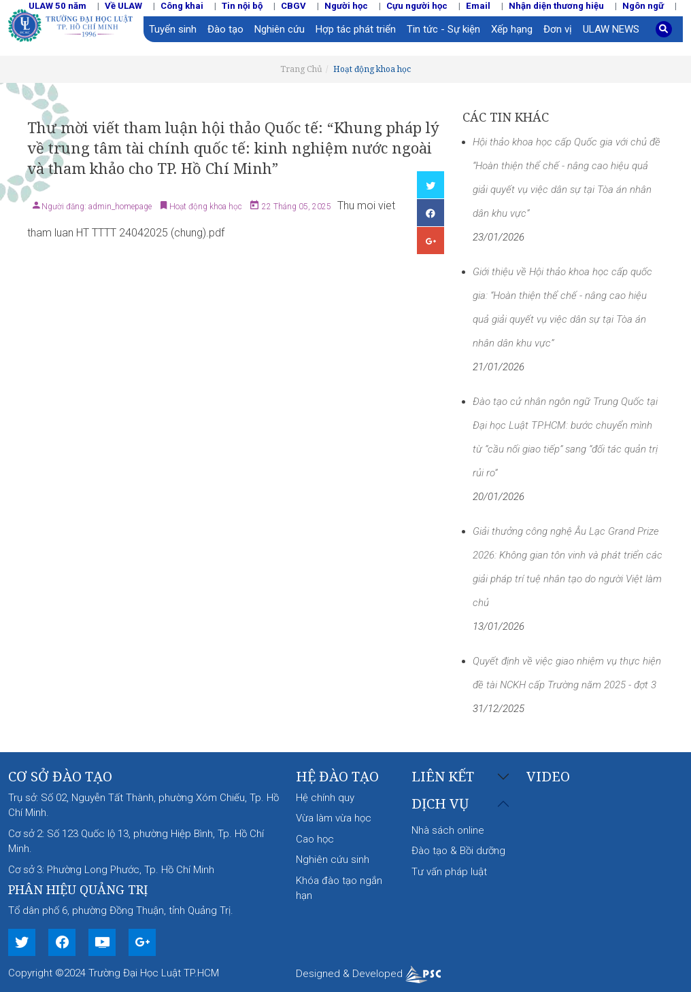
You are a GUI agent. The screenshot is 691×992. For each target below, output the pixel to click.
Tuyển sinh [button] (173, 29)
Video (548, 776)
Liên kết (442, 776)
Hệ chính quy (325, 798)
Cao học (315, 839)
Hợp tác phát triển (356, 29)
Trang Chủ (301, 69)
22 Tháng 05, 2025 (295, 206)
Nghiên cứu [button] (279, 29)
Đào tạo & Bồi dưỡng (458, 851)
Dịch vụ (440, 804)
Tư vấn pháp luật (449, 872)
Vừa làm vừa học (333, 818)
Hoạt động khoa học (372, 69)
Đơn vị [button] (557, 29)
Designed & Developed (368, 974)
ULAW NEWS (611, 29)
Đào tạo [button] (225, 29)
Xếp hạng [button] (512, 29)
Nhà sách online (447, 830)
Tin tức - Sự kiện (443, 29)
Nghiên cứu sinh (332, 859)
